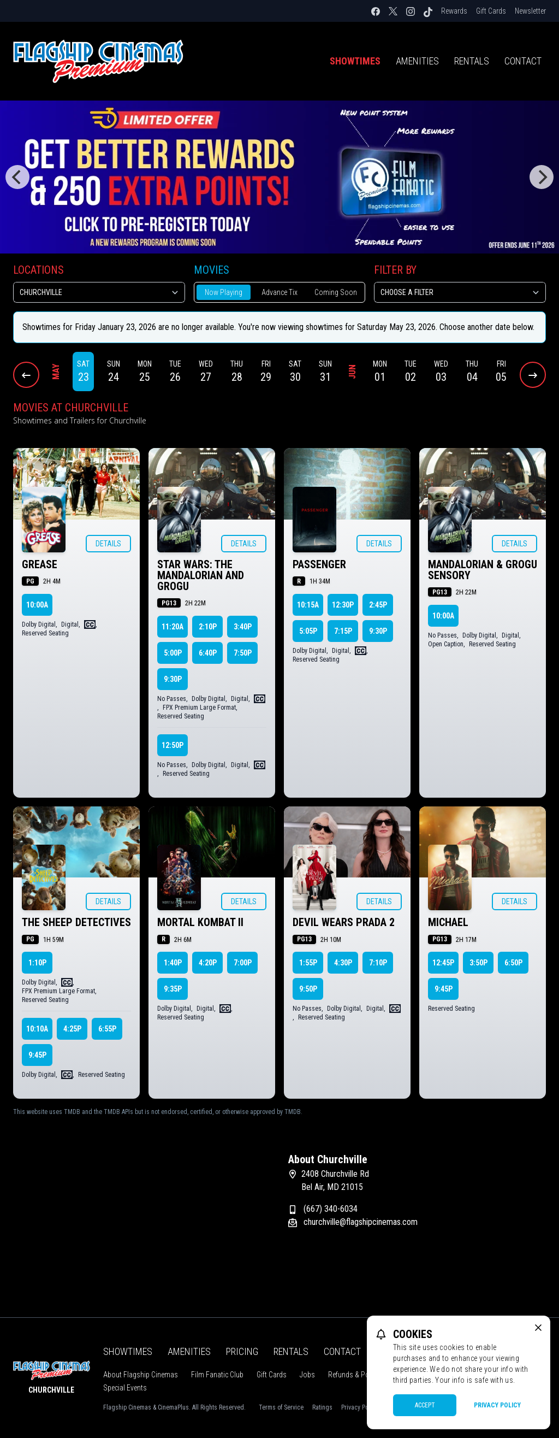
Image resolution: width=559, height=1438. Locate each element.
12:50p (172, 745)
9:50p (308, 989)
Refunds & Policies (356, 1374)
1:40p (173, 962)
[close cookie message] (538, 1327)
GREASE (39, 564)
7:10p (378, 962)
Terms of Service (281, 1407)
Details (108, 543)
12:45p (443, 962)
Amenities (417, 61)
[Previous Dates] (26, 375)
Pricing (242, 1351)
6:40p (208, 653)
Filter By (395, 269)
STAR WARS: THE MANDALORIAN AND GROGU (200, 575)
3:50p (478, 962)
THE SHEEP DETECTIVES (76, 922)
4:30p (343, 962)
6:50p (513, 962)
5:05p (308, 631)
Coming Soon (335, 292)
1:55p (308, 962)
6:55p (107, 1028)
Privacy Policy (497, 1405)
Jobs (307, 1374)
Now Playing (223, 292)
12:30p (343, 604)
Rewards (454, 11)
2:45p (378, 604)
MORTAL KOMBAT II (200, 922)
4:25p (72, 1028)
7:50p (243, 653)
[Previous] (17, 177)
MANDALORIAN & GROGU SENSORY (482, 570)
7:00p (243, 962)
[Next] (542, 177)
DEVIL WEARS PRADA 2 (344, 922)
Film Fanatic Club (217, 1374)
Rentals (471, 61)
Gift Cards (491, 11)
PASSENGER (319, 564)
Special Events (125, 1387)
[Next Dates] (533, 375)
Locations (38, 269)
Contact (523, 61)
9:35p (173, 989)
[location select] (99, 292)
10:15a (308, 604)
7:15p (343, 631)
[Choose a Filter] (460, 292)
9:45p (37, 1055)
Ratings (322, 1407)
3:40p (243, 626)
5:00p (173, 653)
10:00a (37, 604)
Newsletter (530, 11)
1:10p (37, 962)
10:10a (37, 1028)
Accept (425, 1405)
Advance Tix (279, 292)
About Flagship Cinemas (140, 1374)
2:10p (208, 626)
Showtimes (355, 61)
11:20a (172, 626)
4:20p (208, 962)
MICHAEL (448, 922)
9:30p (173, 679)
